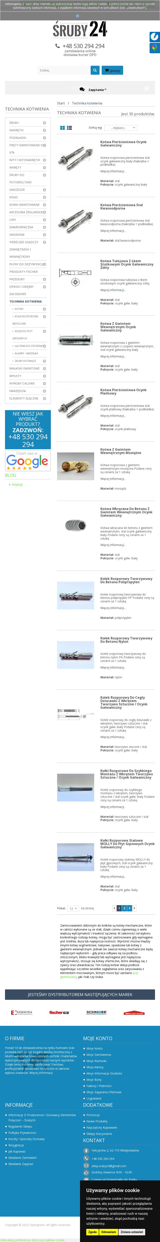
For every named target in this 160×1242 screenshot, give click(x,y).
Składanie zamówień (22, 1158)
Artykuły (17, 484)
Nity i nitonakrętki (24, 160)
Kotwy (19, 309)
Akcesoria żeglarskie (26, 212)
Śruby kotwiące (25, 361)
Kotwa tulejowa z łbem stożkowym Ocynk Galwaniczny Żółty (126, 264)
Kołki (13, 197)
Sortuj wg (95, 127)
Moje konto (97, 1038)
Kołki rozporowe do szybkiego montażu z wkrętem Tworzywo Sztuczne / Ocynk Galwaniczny (126, 774)
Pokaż (61, 908)
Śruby (14, 123)
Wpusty (15, 376)
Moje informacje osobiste (104, 1073)
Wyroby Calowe (22, 383)
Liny (12, 220)
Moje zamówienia (98, 1055)
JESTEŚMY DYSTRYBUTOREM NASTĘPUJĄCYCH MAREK (80, 994)
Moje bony (93, 1080)
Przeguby (17, 279)
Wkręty (15, 167)
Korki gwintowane (24, 205)
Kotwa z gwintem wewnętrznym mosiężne (120, 451)
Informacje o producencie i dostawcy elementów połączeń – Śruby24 (42, 1117)
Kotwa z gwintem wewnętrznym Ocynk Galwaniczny (118, 327)
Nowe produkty (97, 1121)
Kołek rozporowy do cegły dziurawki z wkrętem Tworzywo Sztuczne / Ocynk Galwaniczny (124, 702)
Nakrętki (16, 130)
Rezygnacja (16, 1145)
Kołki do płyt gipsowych (22, 334)
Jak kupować (17, 1151)
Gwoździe (17, 190)
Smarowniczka (21, 227)
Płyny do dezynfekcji (26, 264)
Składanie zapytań (20, 1164)
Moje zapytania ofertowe (103, 1092)
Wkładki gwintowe (24, 368)
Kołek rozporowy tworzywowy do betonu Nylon (126, 640)
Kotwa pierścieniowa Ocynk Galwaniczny (123, 143)
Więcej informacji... (113, 171)
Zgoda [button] (92, 1232)
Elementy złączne (23, 398)
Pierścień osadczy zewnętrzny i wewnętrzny (23, 249)
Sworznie (17, 235)
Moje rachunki (96, 1061)
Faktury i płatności (98, 1086)
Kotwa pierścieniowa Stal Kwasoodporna (121, 206)
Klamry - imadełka (26, 353)
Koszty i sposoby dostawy (26, 1139)
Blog (10, 475)
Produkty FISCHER (23, 272)
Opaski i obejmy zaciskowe (21, 290)
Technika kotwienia (25, 301)
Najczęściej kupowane (101, 1127)
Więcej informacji (41, 1073)
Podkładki (17, 138)
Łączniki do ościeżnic (29, 346)
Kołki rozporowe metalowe (25, 320)
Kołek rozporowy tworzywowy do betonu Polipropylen (126, 580)
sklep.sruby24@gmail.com (108, 1166)
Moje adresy (95, 1067)
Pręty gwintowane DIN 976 (27, 148)
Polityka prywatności (22, 1133)
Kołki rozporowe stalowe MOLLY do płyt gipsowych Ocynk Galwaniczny (127, 844)
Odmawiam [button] (108, 1232)
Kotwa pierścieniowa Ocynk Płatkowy (123, 391)
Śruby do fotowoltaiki (20, 178)
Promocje (93, 1115)
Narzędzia (17, 391)
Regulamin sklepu (20, 1126)
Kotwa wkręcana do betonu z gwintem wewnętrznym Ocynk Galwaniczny (126, 512)
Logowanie (93, 1098)
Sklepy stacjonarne (99, 1134)
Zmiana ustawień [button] (132, 1232)
